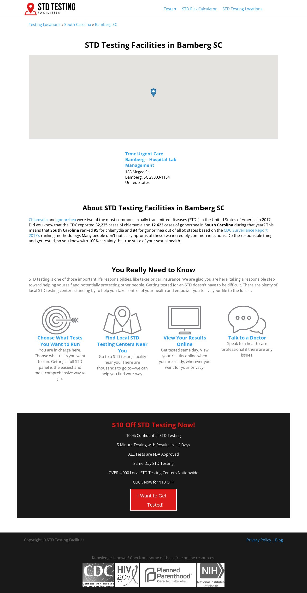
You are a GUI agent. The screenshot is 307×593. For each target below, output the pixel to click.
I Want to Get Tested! (151, 500)
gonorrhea (66, 219)
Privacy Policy (259, 540)
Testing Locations (44, 24)
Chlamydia (38, 219)
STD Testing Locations (242, 9)
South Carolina (77, 24)
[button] (153, 92)
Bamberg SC (106, 24)
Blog (279, 540)
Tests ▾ (170, 9)
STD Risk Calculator (199, 9)
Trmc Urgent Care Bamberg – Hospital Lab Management (150, 159)
